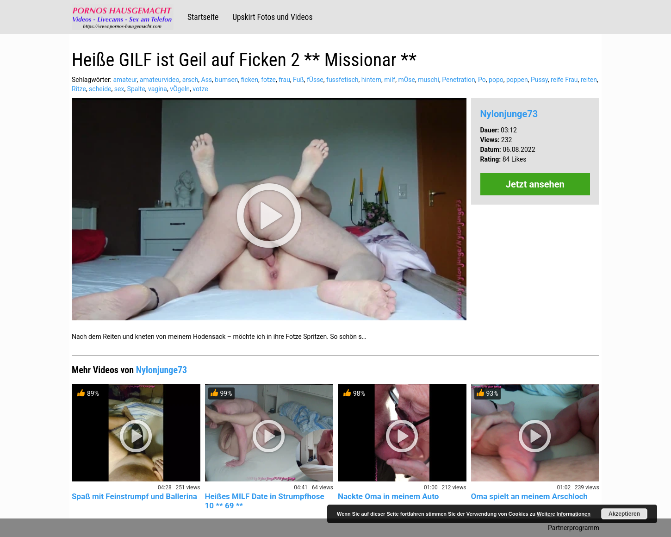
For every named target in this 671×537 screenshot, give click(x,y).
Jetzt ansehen (535, 184)
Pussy (539, 79)
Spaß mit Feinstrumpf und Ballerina (134, 496)
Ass (206, 79)
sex (119, 89)
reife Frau (564, 79)
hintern (371, 79)
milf (389, 79)
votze (200, 89)
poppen (517, 79)
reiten (589, 79)
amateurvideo (160, 79)
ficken (249, 79)
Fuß (298, 79)
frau (284, 79)
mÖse (406, 79)
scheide (100, 89)
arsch (190, 79)
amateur (125, 79)
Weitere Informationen (563, 514)
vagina (157, 89)
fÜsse (315, 79)
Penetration (458, 79)
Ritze (79, 89)
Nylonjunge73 (509, 113)
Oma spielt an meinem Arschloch (529, 496)
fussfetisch (342, 79)
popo (496, 79)
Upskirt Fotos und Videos (272, 17)
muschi (428, 79)
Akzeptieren (624, 514)
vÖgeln (180, 89)
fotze (268, 79)
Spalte (136, 89)
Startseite (202, 17)
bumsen (226, 79)
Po (482, 79)
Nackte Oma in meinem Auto (388, 496)
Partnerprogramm (573, 527)
